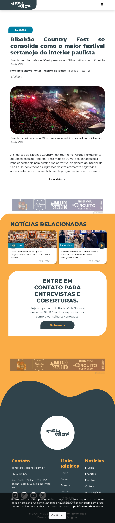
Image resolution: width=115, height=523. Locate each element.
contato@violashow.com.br (28, 467)
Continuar (57, 515)
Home (64, 473)
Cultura (89, 486)
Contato (65, 491)
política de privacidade (88, 506)
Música (89, 467)
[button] (101, 245)
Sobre (64, 479)
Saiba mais (57, 325)
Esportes (90, 474)
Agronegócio (93, 492)
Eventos (65, 485)
